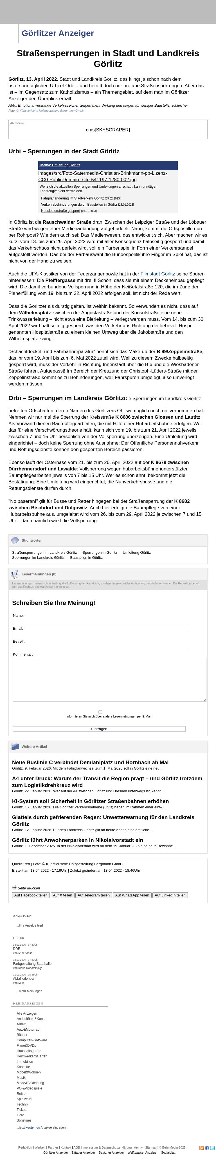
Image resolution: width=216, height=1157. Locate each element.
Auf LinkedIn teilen (170, 895)
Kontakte (23, 1067)
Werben (40, 1147)
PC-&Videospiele (29, 1088)
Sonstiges (24, 1120)
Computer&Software (32, 1040)
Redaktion (25, 1147)
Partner (53, 1147)
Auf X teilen (62, 895)
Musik (21, 1077)
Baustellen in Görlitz (86, 557)
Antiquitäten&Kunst (31, 1018)
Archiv (138, 1147)
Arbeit (21, 1024)
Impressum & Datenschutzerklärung (107, 1147)
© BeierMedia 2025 (172, 1147)
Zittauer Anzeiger (83, 1152)
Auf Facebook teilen (31, 895)
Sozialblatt (168, 1152)
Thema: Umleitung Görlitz (59, 165)
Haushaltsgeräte (29, 1051)
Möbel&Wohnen (28, 1072)
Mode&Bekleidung (30, 1083)
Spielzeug (24, 1099)
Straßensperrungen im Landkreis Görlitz (44, 552)
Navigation (18, 25)
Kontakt (66, 1147)
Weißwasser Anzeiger (143, 1152)
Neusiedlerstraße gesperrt (60, 211)
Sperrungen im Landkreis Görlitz (38, 557)
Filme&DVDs (26, 1045)
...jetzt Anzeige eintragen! (41, 1127)
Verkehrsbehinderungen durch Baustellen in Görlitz (79, 205)
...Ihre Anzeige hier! (29, 925)
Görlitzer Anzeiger (55, 1152)
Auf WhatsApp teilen (132, 895)
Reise (21, 1093)
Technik (22, 1104)
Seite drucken (26, 888)
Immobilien (25, 1061)
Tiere (20, 1115)
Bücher (22, 1034)
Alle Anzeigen (27, 1013)
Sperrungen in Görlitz (100, 552)
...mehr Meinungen (29, 991)
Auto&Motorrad (28, 1029)
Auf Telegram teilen (94, 895)
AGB (76, 1147)
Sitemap (150, 1147)
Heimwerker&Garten (32, 1056)
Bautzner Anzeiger (111, 1152)
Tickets (22, 1109)
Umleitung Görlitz (137, 552)
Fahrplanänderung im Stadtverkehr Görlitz (72, 198)
